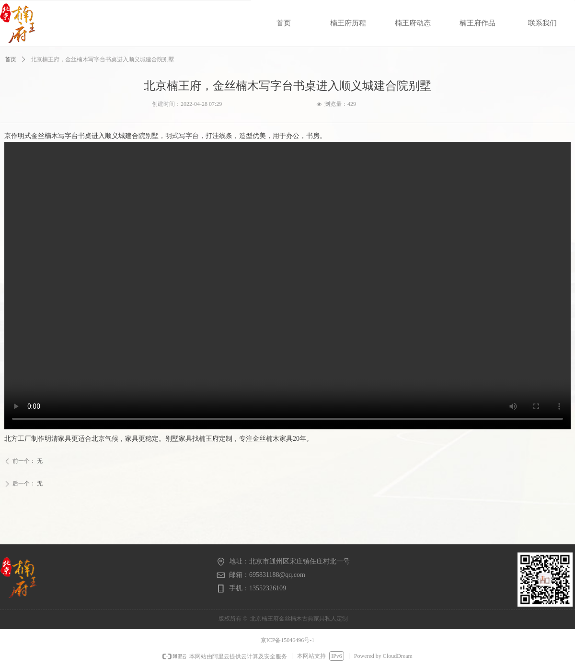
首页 (10, 59)
